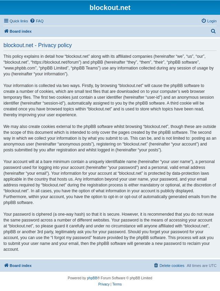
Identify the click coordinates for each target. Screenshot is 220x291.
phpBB (92, 278)
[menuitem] (36, 21)
